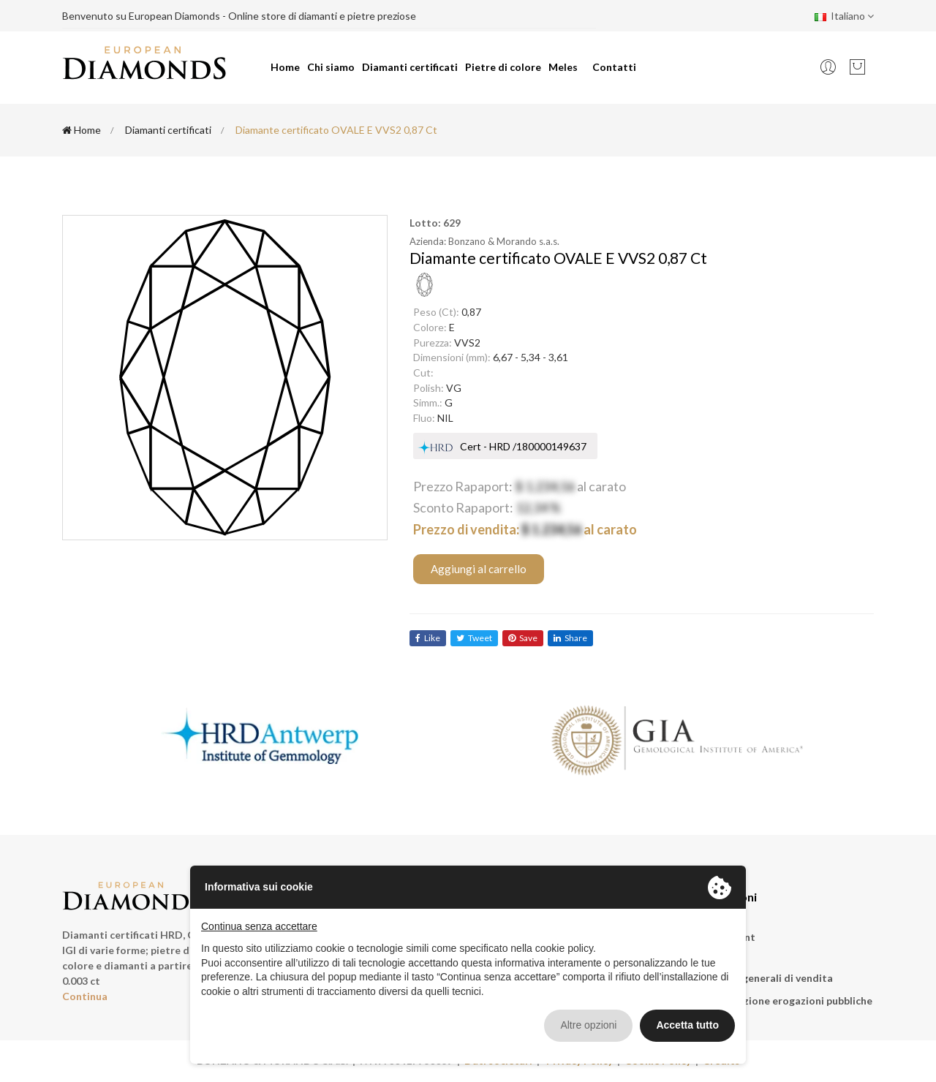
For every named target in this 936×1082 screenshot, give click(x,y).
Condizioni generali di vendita (760, 978)
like (427, 637)
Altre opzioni (588, 1025)
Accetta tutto (687, 1025)
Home (285, 67)
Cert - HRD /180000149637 (523, 446)
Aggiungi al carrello (478, 568)
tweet (474, 637)
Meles (563, 67)
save (522, 637)
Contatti (614, 67)
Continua (84, 996)
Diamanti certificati (410, 67)
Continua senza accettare (259, 926)
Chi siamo (331, 67)
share (570, 637)
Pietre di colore (503, 67)
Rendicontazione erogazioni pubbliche (779, 1000)
